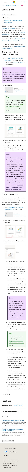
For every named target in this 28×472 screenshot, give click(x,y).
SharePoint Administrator (8, 28)
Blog (4, 461)
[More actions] (25, 5)
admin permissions (18, 62)
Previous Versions (15, 459)
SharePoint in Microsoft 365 (11, 5)
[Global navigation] (1, 2)
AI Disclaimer (6, 459)
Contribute (10, 461)
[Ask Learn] (22, 5)
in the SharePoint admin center (14, 106)
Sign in (25, 2)
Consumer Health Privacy (9, 463)
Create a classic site (7, 22)
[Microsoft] (14, 2)
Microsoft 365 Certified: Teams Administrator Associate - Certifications (12, 430)
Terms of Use (6, 465)
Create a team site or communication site (12, 20)
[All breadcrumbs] (3, 5)
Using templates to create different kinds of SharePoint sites (16, 343)
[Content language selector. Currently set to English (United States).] (10, 448)
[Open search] (21, 2)
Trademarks (13, 465)
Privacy (16, 461)
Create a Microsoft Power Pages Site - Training (13, 420)
